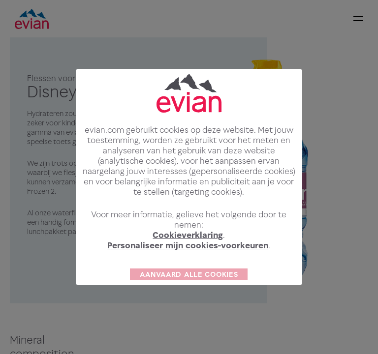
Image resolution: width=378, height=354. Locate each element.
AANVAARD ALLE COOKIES (189, 288)
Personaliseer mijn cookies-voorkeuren (187, 260)
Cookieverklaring (188, 249)
